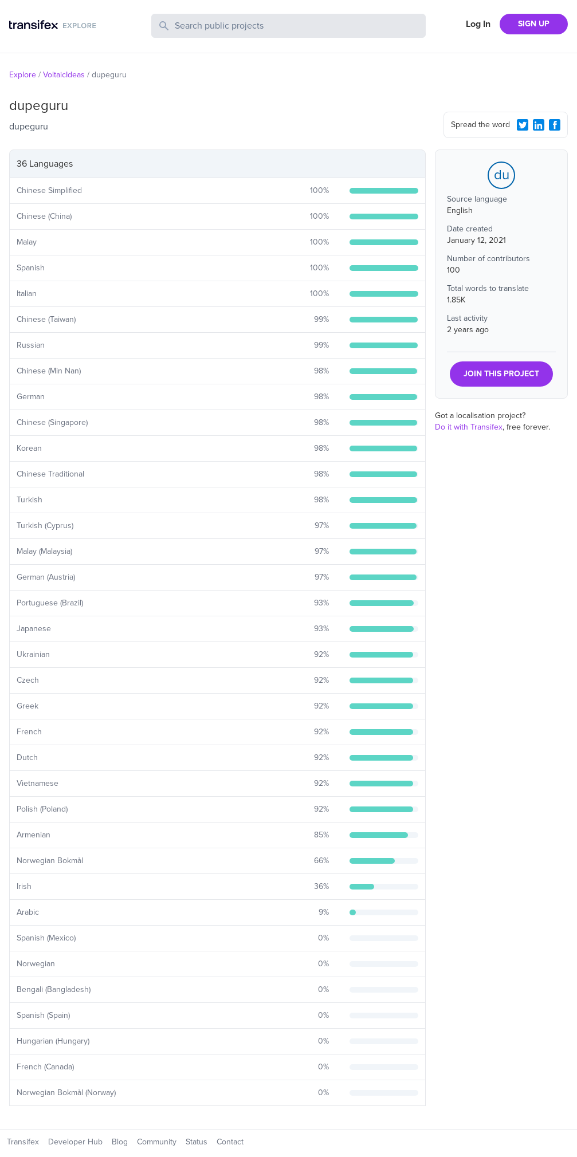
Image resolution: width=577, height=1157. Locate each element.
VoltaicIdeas (64, 75)
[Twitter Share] (523, 125)
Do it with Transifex (469, 427)
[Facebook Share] (555, 125)
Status (196, 1142)
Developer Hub (75, 1142)
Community (156, 1142)
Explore (22, 75)
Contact (230, 1142)
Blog (120, 1142)
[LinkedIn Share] (539, 125)
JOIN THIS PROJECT (501, 374)
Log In (478, 24)
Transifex (23, 1142)
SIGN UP (533, 24)
